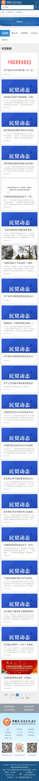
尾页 (27, 698)
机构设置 (19, 735)
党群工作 (31, 732)
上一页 (12, 695)
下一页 (21, 698)
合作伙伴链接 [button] (9, 710)
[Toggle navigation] (36, 2)
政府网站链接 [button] (9, 706)
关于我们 (19, 729)
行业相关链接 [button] (29, 706)
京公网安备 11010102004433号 (27, 774)
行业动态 (34, 33)
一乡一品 (19, 732)
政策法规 (8, 735)
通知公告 (15, 33)
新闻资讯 (10, 12)
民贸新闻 (19, 12)
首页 (2, 12)
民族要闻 (24, 33)
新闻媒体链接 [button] (29, 710)
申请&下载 (7, 738)
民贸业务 (8, 732)
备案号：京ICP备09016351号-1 (10, 774)
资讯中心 (5, 40)
